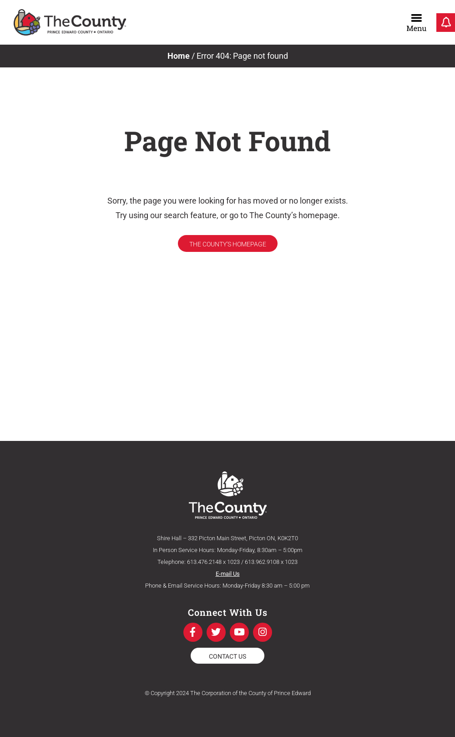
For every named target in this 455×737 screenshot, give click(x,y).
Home (178, 56)
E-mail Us (228, 573)
